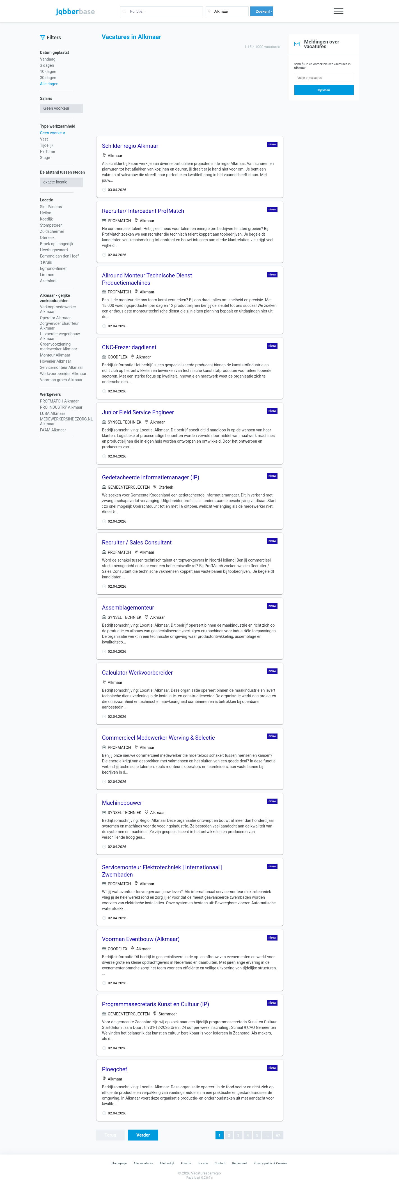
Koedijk (46, 219)
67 (278, 1135)
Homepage (119, 1163)
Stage (45, 157)
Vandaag (48, 59)
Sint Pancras (51, 206)
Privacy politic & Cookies (270, 1163)
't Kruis (46, 262)
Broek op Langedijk (57, 244)
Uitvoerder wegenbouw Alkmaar (60, 336)
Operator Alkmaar (55, 318)
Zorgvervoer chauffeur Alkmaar (59, 325)
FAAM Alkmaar (53, 430)
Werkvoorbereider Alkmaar (63, 373)
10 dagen (48, 71)
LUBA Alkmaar (52, 413)
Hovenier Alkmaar (55, 361)
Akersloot (48, 281)
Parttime (47, 151)
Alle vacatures (143, 1163)
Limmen (47, 274)
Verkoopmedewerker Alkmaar (58, 309)
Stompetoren (51, 225)
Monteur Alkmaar (55, 355)
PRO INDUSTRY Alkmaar (61, 407)
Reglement (239, 1163)
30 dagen (48, 77)
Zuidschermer (52, 231)
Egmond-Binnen (54, 268)
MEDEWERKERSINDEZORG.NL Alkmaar (66, 421)
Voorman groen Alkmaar (61, 380)
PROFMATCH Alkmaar (59, 401)
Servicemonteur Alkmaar (61, 367)
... (267, 1135)
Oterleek (47, 237)
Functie (186, 1163)
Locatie (203, 1163)
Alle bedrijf (167, 1163)
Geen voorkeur (52, 133)
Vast (44, 139)
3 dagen (47, 65)
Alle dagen (49, 84)
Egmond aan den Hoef (59, 256)
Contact (220, 1163)
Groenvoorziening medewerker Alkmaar (58, 346)
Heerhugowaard (54, 250)
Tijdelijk (47, 145)
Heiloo (45, 213)
